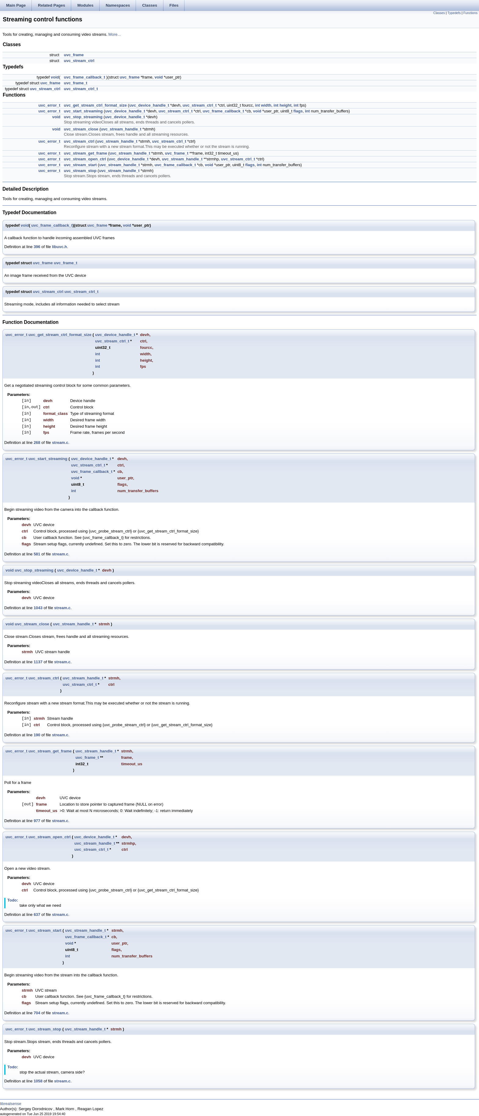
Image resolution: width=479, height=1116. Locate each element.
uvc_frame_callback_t (84, 77)
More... (114, 34)
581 (37, 554)
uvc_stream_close (81, 129)
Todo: (12, 900)
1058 (38, 1081)
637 (37, 914)
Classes (439, 13)
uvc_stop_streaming (83, 117)
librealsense (10, 1103)
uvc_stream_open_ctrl (85, 159)
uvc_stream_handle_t (121, 129)
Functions (470, 13)
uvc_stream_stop (80, 170)
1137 (38, 662)
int (257, 105)
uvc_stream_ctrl (79, 60)
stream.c (60, 442)
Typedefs (454, 13)
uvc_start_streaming (83, 111)
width (266, 105)
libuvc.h (59, 246)
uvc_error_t (49, 105)
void (55, 77)
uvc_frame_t (75, 83)
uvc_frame (74, 55)
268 (37, 442)
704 (37, 1013)
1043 (38, 608)
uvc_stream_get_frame (85, 153)
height (285, 105)
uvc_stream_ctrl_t (81, 88)
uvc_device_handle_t (149, 105)
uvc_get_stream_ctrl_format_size (95, 105)
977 (37, 820)
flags (298, 111)
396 (37, 246)
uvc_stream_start (80, 165)
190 (37, 735)
